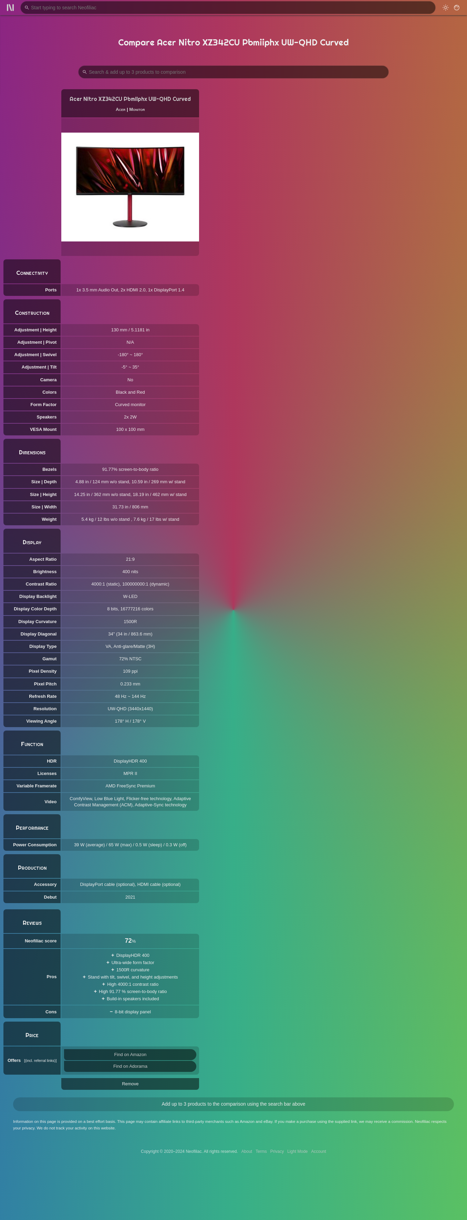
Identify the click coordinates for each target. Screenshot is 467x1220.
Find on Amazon (130, 1054)
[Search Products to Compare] (233, 72)
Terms (261, 1151)
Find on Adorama (130, 1066)
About (246, 1151)
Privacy (277, 1151)
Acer (120, 109)
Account (318, 1151)
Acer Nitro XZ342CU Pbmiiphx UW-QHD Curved (130, 99)
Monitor (137, 109)
